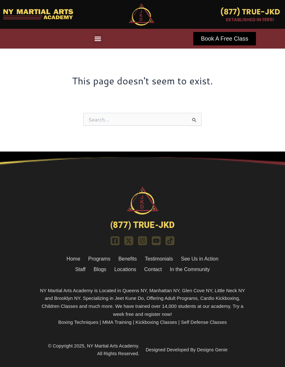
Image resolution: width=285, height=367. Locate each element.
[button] (98, 38)
